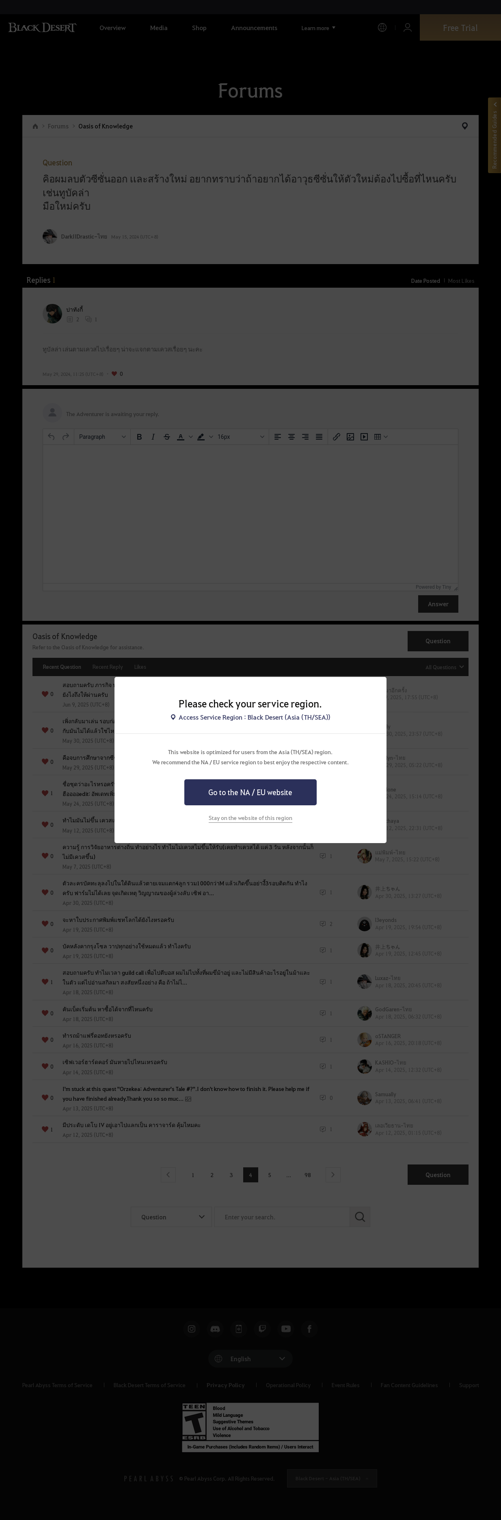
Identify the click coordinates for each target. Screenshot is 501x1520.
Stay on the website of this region (250, 817)
